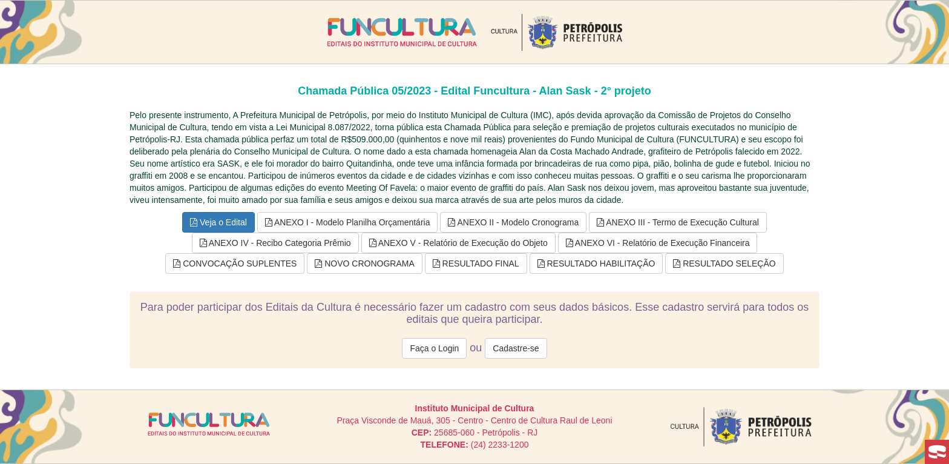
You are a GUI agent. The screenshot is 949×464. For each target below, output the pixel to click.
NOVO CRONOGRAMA (364, 263)
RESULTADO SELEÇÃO (724, 263)
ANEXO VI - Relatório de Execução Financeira (658, 243)
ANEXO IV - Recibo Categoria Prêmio (275, 243)
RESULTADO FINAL (476, 263)
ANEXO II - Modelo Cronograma (513, 222)
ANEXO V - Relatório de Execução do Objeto (458, 243)
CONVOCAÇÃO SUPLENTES (235, 263)
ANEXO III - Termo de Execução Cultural (678, 222)
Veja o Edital (218, 222)
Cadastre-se (516, 348)
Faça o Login (434, 348)
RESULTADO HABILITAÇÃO (596, 263)
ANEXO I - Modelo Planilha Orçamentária (347, 222)
